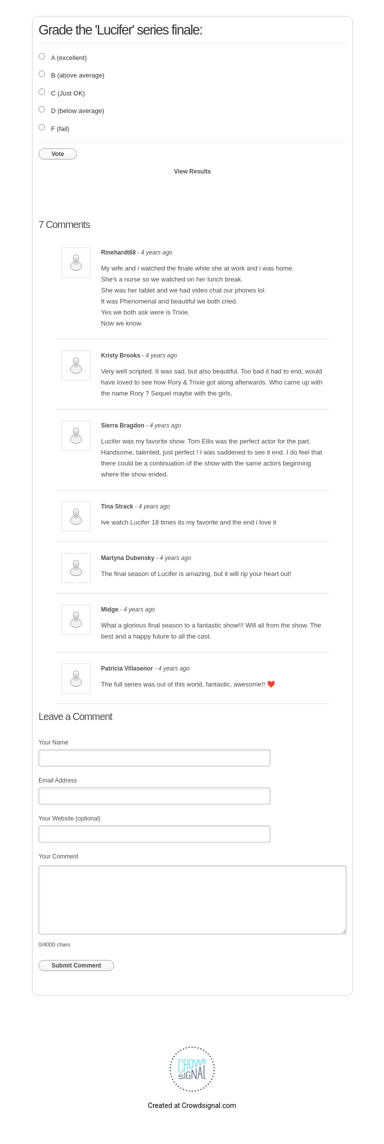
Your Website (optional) (69, 818)
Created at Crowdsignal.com (192, 1106)
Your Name (53, 742)
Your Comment (58, 856)
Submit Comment (76, 965)
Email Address (57, 780)
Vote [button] (58, 154)
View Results (192, 171)
